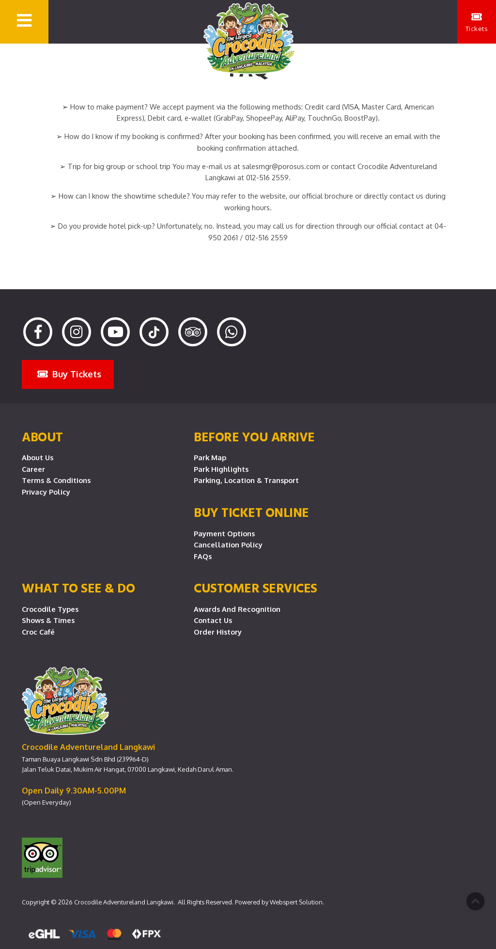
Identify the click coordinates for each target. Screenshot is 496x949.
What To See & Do (78, 587)
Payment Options (224, 533)
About (42, 436)
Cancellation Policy (228, 544)
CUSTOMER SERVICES (255, 587)
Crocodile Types (50, 609)
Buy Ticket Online (251, 512)
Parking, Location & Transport (246, 480)
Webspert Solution (296, 902)
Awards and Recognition (237, 609)
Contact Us (213, 620)
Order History (218, 631)
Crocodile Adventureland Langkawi (123, 902)
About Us (37, 457)
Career (33, 469)
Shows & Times (48, 620)
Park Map (210, 457)
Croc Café (38, 631)
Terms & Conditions (56, 480)
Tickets (476, 22)
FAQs (203, 556)
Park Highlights (221, 469)
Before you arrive (254, 436)
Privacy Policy (46, 491)
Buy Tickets (69, 373)
